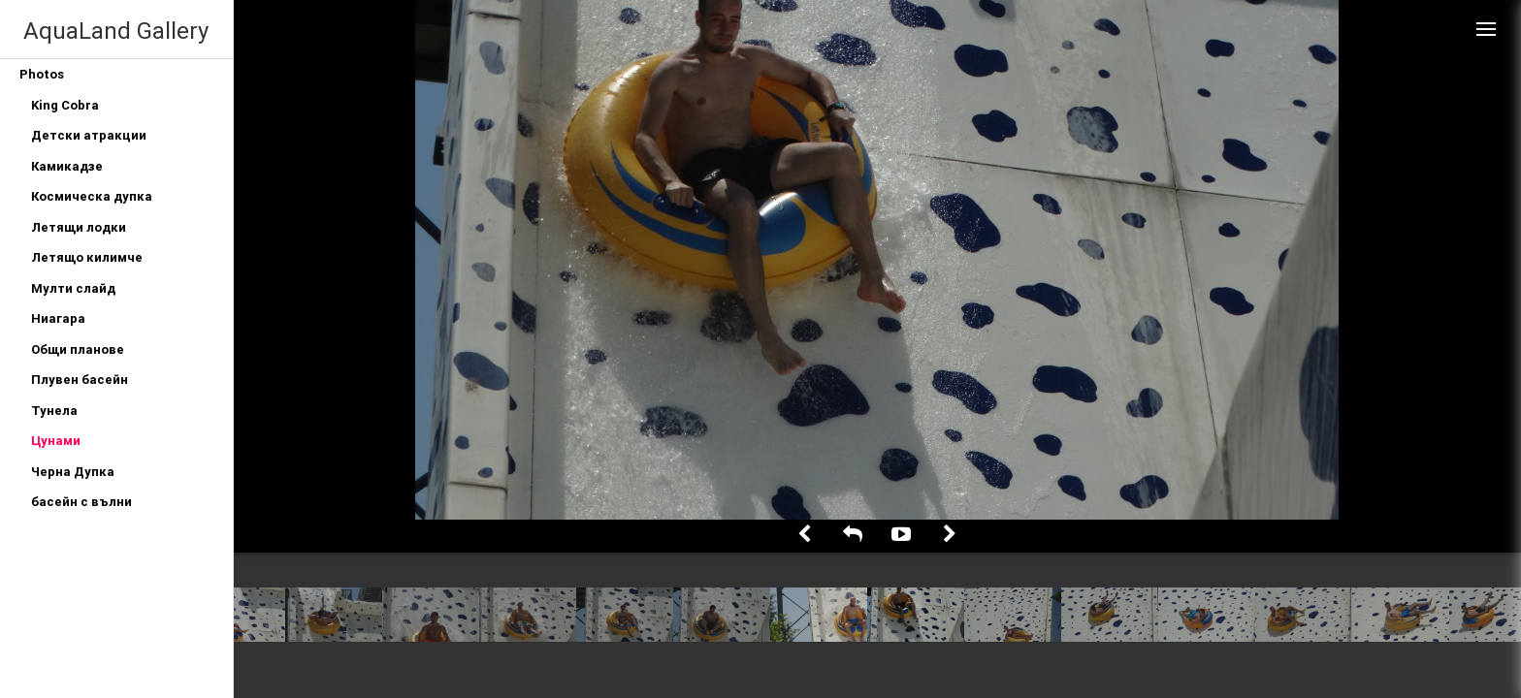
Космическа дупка (91, 196)
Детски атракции (88, 135)
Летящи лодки (78, 227)
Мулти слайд (73, 288)
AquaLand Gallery (116, 30)
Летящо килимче (87, 257)
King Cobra (65, 105)
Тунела (54, 410)
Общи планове (77, 349)
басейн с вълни (81, 501)
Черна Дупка (72, 471)
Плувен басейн (79, 379)
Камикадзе (67, 166)
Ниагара (58, 318)
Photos (41, 74)
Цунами (56, 440)
